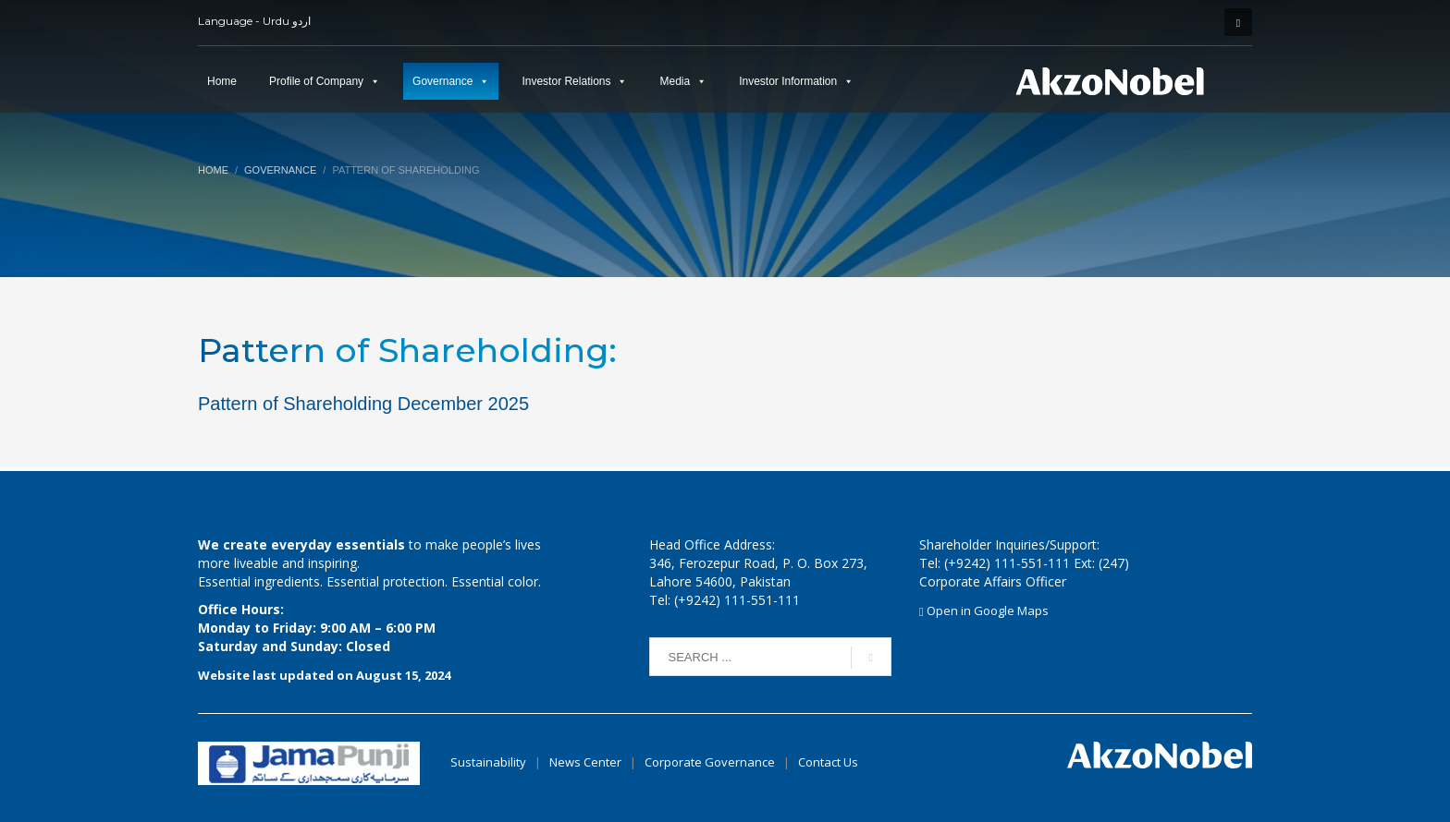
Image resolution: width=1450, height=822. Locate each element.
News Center (586, 762)
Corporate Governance (710, 762)
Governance (442, 81)
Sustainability (488, 762)
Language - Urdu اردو (254, 21)
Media (674, 81)
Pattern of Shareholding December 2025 (363, 403)
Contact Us (828, 762)
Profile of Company (316, 81)
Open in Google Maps (984, 610)
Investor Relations (566, 81)
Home (222, 81)
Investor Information (788, 81)
